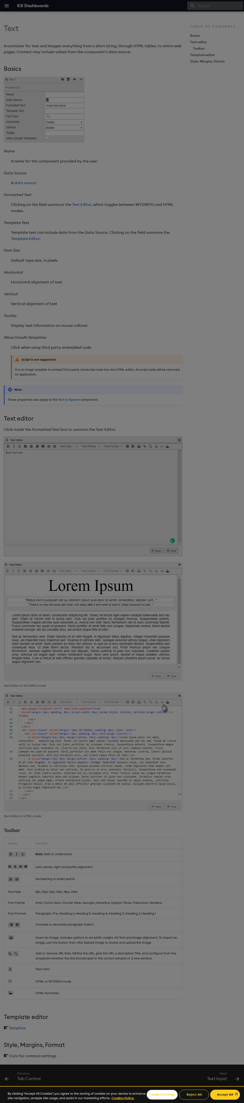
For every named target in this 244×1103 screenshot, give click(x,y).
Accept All (225, 1095)
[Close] (236, 1094)
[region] (122, 1094)
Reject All (194, 1095)
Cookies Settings (162, 1095)
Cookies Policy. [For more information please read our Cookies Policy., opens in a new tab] (123, 1098)
